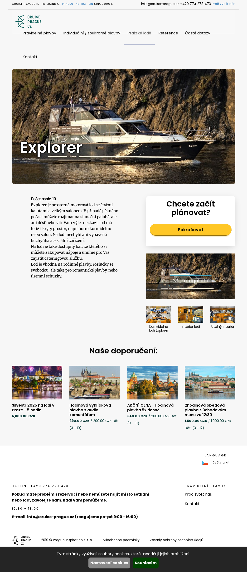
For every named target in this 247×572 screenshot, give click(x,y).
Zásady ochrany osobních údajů (176, 540)
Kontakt (30, 57)
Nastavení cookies (109, 563)
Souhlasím (146, 563)
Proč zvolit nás (223, 3)
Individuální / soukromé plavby (91, 33)
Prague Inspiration (77, 4)
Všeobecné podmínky (121, 540)
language (216, 455)
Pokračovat (190, 230)
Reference (168, 33)
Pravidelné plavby (39, 33)
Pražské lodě (139, 33)
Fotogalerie (190, 281)
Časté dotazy (197, 33)
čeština (215, 462)
